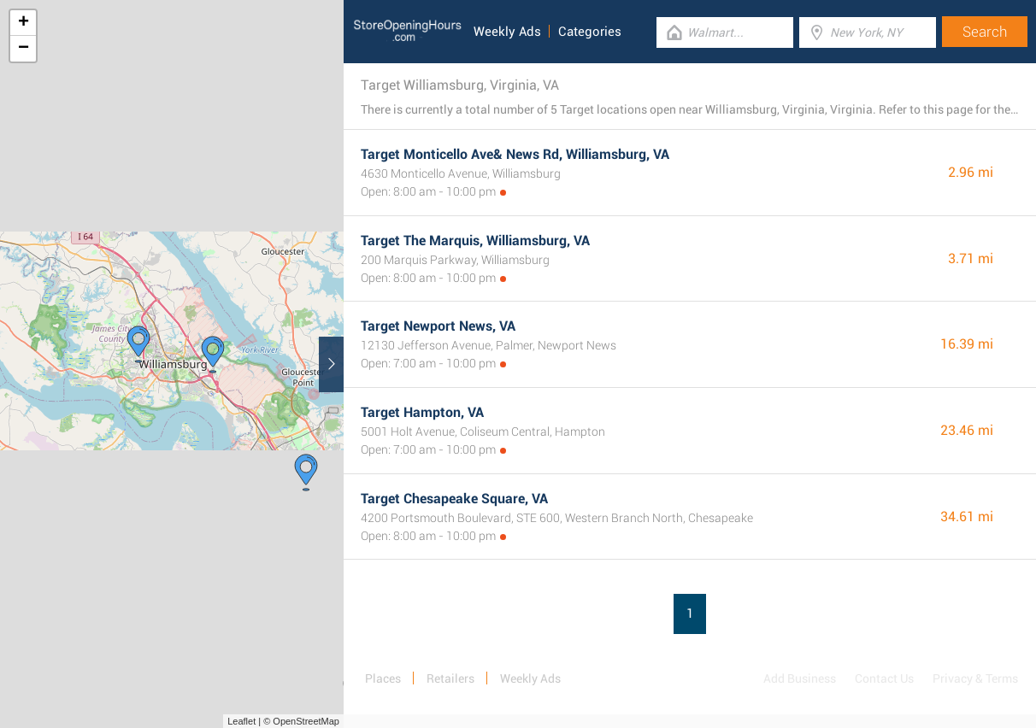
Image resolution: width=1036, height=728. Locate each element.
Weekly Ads (507, 31)
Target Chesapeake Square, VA (454, 498)
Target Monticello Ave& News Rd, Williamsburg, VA (515, 154)
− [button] (23, 49)
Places (383, 678)
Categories (589, 31)
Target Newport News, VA (438, 326)
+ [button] (23, 23)
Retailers (450, 678)
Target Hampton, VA (422, 412)
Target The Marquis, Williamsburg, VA (475, 240)
